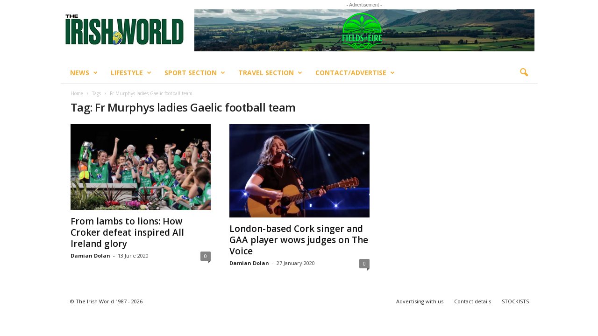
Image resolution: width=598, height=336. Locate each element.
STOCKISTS (515, 301)
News (84, 73)
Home (77, 93)
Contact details (472, 301)
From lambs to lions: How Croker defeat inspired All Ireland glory (127, 232)
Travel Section (270, 73)
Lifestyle (131, 73)
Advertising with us (419, 301)
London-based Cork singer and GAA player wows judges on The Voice (298, 240)
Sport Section (194, 73)
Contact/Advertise (355, 73)
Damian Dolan (90, 255)
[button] (523, 73)
